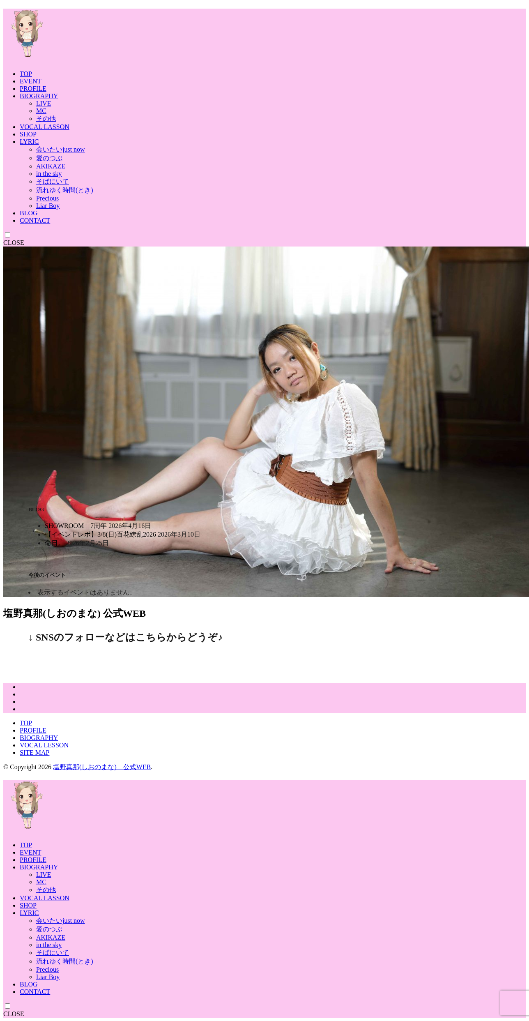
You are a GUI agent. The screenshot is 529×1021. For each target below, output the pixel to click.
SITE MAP (34, 752)
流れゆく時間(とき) (64, 190)
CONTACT (35, 220)
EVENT (30, 81)
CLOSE (13, 242)
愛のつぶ (49, 157)
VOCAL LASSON (44, 126)
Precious (47, 198)
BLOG (29, 213)
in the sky (49, 173)
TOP (26, 73)
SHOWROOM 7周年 (76, 525)
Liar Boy (48, 205)
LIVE (43, 103)
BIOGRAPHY (39, 95)
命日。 (54, 542)
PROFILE (33, 88)
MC (41, 110)
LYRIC (29, 141)
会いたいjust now (60, 149)
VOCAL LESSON (44, 745)
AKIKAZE (50, 166)
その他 (46, 118)
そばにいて (52, 181)
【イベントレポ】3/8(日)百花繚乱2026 (100, 534)
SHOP (28, 134)
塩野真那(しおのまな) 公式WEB (102, 766)
